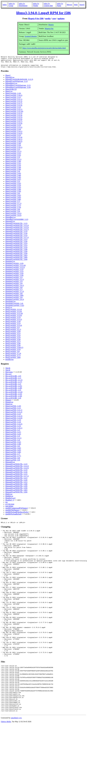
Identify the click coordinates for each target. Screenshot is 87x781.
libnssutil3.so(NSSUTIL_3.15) (16, 238)
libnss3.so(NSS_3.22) (13, 158)
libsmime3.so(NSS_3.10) (14, 266)
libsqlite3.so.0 (10, 500)
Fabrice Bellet (6, 760)
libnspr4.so (9, 404)
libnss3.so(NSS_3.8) (12, 212)
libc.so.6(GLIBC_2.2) (13, 386)
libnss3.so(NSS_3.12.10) (14, 114)
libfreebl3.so (9, 80)
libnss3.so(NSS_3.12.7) (13, 124)
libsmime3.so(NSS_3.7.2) (14, 294)
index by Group (12, 5)
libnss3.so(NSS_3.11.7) (13, 106)
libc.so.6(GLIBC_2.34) (13, 398)
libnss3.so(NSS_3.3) (12, 160)
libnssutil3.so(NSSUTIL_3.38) (16, 252)
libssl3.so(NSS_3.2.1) (13, 332)
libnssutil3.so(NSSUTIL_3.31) (16, 248)
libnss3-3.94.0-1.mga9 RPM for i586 (43, 13)
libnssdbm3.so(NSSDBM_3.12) (16, 222)
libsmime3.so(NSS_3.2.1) (14, 282)
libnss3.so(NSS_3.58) (13, 192)
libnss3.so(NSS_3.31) (13, 166)
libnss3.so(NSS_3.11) (13, 100)
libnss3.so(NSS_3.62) (13, 198)
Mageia (51, 25)
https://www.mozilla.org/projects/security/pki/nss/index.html (44, 48)
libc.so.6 (8, 376)
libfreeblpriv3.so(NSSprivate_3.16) (18, 90)
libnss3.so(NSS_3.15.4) (13, 140)
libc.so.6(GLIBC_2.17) (13, 384)
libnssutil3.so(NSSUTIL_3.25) (16, 246)
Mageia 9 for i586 (35, 18)
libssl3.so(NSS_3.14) (13, 324)
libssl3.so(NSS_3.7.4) (13, 356)
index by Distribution (23, 5)
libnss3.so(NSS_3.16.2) (13, 144)
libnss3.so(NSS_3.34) (13, 170)
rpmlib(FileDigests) (12, 512)
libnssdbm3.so (10, 220)
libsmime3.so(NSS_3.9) (14, 300)
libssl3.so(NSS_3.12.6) (13, 318)
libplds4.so (9, 498)
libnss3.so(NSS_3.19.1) (13, 150)
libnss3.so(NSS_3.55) (13, 190)
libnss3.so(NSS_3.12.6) (13, 122)
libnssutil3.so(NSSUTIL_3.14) (16, 236)
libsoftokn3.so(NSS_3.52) (14, 308)
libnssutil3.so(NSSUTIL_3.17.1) (17, 240)
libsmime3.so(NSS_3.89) (14, 298)
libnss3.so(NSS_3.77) (13, 208)
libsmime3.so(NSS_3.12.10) (15, 268)
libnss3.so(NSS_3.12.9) (13, 126)
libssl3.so (8, 310)
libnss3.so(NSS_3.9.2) (13, 216)
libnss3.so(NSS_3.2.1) (13, 154)
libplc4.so (8, 496)
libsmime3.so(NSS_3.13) (14, 272)
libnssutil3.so (10, 224)
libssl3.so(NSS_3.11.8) (13, 314)
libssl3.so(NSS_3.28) (13, 346)
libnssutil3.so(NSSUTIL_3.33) (16, 250)
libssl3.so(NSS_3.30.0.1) (14, 350)
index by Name (60, 5)
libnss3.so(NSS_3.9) (12, 214)
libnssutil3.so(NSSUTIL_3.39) (16, 254)
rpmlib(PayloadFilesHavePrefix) (17, 514)
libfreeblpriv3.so (11, 86)
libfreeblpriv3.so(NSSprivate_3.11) (18, 88)
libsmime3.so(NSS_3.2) (14, 280)
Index (5, 5)
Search (81, 5)
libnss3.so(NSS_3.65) (13, 200)
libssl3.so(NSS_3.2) (12, 330)
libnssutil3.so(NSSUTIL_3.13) (16, 234)
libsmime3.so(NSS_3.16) (14, 276)
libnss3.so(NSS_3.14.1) (13, 134)
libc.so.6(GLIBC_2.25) (13, 388)
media (48, 18)
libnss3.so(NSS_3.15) (13, 138)
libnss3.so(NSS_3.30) (13, 164)
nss (6, 504)
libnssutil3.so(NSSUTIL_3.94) (16, 262)
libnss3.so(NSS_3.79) (13, 210)
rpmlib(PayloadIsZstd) (13, 516)
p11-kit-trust (9, 506)
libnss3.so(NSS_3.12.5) (13, 120)
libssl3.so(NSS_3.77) (13, 358)
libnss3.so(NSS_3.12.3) (13, 116)
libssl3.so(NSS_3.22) (13, 338)
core (54, 18)
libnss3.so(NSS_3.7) (12, 204)
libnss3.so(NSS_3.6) (12, 196)
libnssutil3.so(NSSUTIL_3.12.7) (17, 232)
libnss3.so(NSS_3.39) (13, 172)
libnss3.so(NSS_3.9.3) (13, 218)
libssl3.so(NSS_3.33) (13, 352)
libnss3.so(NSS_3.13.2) (13, 130)
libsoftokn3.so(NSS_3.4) (14, 306)
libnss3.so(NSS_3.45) (13, 180)
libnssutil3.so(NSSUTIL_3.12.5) (17, 230)
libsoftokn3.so (10, 304)
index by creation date (48, 5)
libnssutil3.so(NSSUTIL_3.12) (16, 226)
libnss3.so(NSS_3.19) (13, 148)
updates (61, 18)
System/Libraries (31, 36)
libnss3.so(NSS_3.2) (12, 152)
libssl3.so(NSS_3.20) (13, 334)
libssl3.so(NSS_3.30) (13, 348)
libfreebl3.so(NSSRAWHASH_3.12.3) (19, 82)
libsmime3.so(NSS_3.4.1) (14, 288)
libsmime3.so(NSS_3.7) (14, 292)
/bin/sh (7, 370)
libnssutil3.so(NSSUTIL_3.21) (16, 242)
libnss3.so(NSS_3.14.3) (13, 136)
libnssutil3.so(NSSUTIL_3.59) (16, 256)
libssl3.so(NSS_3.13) (13, 320)
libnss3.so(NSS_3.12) (13, 110)
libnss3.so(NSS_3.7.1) (13, 206)
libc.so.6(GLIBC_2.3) (13, 392)
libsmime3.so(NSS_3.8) (14, 296)
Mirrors (69, 5)
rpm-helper (9, 508)
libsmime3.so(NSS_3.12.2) (15, 270)
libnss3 (7, 78)
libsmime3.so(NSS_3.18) (14, 278)
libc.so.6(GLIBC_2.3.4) (13, 394)
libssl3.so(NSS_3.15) (13, 326)
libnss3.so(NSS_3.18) (13, 146)
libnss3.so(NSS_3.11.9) (13, 108)
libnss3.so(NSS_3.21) (13, 156)
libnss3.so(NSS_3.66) (13, 202)
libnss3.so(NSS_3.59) (13, 194)
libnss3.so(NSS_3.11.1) (13, 102)
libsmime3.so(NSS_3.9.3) (14, 302)
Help (76, 5)
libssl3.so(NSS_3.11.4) (13, 312)
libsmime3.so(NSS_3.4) (14, 286)
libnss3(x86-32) (11, 92)
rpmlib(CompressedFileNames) (16, 510)
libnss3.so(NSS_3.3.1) (13, 162)
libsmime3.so (10, 264)
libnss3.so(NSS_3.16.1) (13, 142)
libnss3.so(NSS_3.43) (13, 176)
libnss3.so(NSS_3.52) (13, 186)
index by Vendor (36, 5)
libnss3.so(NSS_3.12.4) (13, 118)
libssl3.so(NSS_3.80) (13, 360)
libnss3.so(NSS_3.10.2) (13, 98)
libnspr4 (8, 402)
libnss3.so (8, 94)
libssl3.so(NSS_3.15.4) (13, 328)
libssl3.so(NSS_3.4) (12, 354)
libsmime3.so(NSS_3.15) (14, 274)
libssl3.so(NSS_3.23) (13, 340)
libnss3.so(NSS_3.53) (13, 188)
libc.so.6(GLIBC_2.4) (13, 400)
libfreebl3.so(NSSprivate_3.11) (16, 84)
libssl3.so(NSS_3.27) (13, 344)
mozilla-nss (9, 362)
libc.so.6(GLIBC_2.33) (13, 396)
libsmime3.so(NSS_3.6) (14, 290)
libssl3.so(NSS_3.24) (13, 342)
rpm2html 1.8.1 (16, 756)
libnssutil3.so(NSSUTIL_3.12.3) (17, 228)
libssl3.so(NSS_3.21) (13, 336)
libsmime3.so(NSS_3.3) (14, 284)
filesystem (9, 374)
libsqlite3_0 (9, 502)
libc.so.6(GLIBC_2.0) (13, 378)
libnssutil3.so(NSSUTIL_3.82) (16, 258)
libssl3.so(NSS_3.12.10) (14, 316)
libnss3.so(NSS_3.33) (13, 168)
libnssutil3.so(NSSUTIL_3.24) (16, 244)
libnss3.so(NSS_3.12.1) (13, 112)
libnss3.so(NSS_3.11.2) (13, 104)
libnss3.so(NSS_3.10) (13, 96)
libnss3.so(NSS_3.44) (13, 178)
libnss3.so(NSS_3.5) (12, 184)
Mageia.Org (49, 28)
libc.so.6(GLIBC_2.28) (13, 390)
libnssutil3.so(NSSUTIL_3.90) (16, 260)
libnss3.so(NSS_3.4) (12, 174)
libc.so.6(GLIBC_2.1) (13, 380)
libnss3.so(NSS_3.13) (13, 128)
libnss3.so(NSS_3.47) (13, 182)
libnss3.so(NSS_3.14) (13, 132)
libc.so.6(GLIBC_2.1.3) (13, 382)
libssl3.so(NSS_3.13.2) (13, 322)
